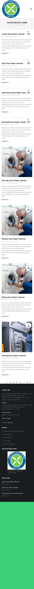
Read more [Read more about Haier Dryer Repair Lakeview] (5, 82)
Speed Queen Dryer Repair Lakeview (15, 93)
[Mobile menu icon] (31, 9)
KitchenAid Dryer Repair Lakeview (14, 122)
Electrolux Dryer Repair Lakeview (14, 180)
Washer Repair (8, 434)
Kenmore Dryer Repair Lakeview (13, 239)
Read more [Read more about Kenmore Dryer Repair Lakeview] (5, 258)
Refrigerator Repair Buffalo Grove (14, 431)
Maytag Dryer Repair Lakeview (13, 297)
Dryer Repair (7, 437)
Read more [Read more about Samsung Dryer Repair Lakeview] (5, 374)
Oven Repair (7, 441)
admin (24, 23)
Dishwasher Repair (9, 444)
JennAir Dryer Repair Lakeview (13, 34)
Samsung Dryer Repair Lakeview (14, 356)
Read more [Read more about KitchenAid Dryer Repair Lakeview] (5, 141)
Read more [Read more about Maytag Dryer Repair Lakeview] (5, 316)
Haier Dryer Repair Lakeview (12, 63)
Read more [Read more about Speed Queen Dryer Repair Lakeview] (5, 112)
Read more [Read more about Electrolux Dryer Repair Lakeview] (5, 199)
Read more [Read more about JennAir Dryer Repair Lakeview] (5, 53)
